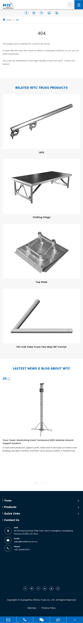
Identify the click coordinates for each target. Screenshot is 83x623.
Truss (8, 501)
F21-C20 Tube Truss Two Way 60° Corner (41, 347)
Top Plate (41, 282)
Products (10, 507)
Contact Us (11, 520)
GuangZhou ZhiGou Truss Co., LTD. (37, 600)
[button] (35, 482)
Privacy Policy (48, 608)
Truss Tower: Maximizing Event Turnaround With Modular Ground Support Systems (38, 442)
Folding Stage (41, 217)
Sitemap (31, 608)
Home (9, 20)
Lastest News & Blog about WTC (41, 368)
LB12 (41, 152)
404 (17, 20)
